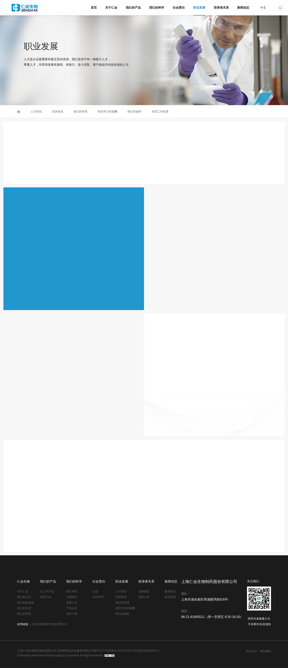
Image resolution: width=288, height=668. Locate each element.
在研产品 (45, 597)
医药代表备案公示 (259, 618)
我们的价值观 (23, 602)
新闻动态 (243, 7)
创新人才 (71, 602)
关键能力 (71, 597)
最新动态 (170, 591)
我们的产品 (133, 7)
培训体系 (57, 111)
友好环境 (98, 597)
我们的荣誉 (23, 613)
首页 (94, 7)
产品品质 (71, 608)
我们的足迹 (23, 608)
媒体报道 (170, 597)
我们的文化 (23, 597)
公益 (95, 591)
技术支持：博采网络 (258, 651)
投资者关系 (221, 7)
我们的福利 (134, 111)
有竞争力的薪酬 (107, 111)
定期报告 (144, 591)
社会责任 (179, 7)
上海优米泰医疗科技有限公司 (49, 624)
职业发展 (199, 7)
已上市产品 (46, 591)
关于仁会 (111, 7)
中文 (263, 7)
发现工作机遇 (159, 111)
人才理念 (35, 111)
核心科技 (71, 591)
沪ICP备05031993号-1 (146, 650)
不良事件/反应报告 (259, 624)
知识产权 (71, 613)
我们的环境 (80, 111)
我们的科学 (156, 7)
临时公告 (144, 597)
